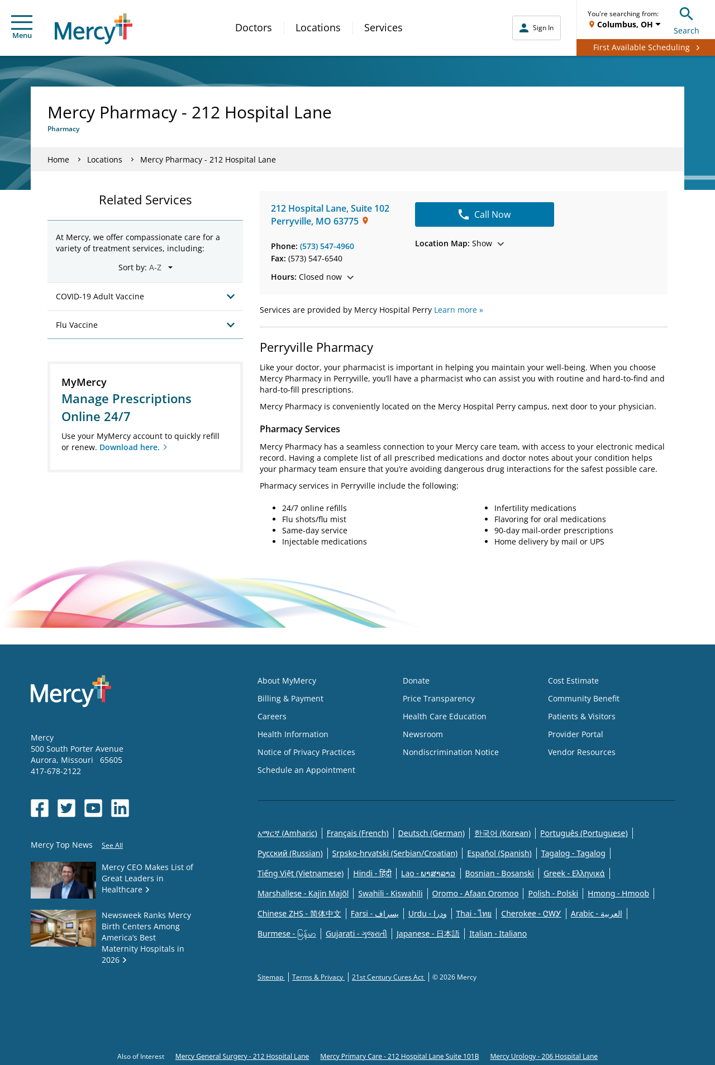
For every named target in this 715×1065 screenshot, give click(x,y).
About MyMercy (287, 680)
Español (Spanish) (499, 853)
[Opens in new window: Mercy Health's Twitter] (66, 808)
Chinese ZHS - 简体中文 (299, 913)
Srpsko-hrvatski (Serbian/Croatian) (395, 853)
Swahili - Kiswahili (390, 893)
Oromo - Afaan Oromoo (475, 893)
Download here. (129, 447)
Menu (21, 27)
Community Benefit (583, 698)
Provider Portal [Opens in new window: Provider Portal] (575, 734)
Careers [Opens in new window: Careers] (272, 716)
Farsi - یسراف (375, 913)
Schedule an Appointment (306, 770)
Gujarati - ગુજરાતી (356, 933)
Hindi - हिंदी (372, 873)
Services (383, 27)
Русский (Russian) (290, 853)
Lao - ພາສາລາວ (428, 873)
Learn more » (458, 309)
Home (58, 159)
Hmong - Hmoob (618, 893)
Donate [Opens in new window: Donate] (416, 680)
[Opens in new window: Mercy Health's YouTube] (93, 808)
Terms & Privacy (318, 977)
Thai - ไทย (474, 913)
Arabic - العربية (596, 913)
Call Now (485, 214)
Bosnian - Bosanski (499, 873)
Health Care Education (445, 716)
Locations (318, 27)
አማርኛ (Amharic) (287, 833)
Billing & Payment (290, 698)
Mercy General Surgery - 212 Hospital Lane (242, 1056)
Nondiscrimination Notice (451, 752)
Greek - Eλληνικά (574, 873)
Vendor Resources (582, 752)
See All (112, 845)
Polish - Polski (553, 893)
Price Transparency (439, 698)
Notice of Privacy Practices (306, 752)
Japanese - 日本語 (428, 933)
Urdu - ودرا (427, 913)
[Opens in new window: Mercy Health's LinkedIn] (120, 808)
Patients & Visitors (582, 716)
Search (686, 19)
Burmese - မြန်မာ (287, 933)
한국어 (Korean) (502, 833)
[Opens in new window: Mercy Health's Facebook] (40, 808)
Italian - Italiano (498, 933)
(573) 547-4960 (327, 246)
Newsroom (423, 734)
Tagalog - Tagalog (573, 853)
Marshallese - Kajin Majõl (303, 893)
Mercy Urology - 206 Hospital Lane (544, 1056)
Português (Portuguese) (584, 833)
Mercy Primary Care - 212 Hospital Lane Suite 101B (399, 1056)
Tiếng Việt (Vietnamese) (301, 873)
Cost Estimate (573, 680)
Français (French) (358, 833)
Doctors (253, 27)
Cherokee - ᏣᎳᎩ (531, 913)
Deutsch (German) (431, 833)
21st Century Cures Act (388, 977)
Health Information (293, 734)
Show (459, 243)
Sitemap (271, 977)
